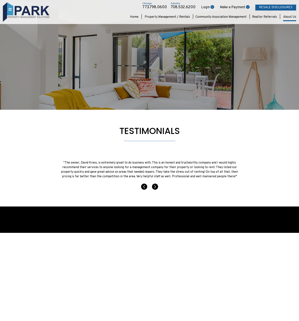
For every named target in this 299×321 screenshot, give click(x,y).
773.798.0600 (154, 7)
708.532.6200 (183, 7)
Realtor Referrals (264, 17)
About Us (289, 17)
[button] (144, 188)
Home (134, 17)
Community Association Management (221, 17)
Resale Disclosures (275, 7)
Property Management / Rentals (167, 17)
